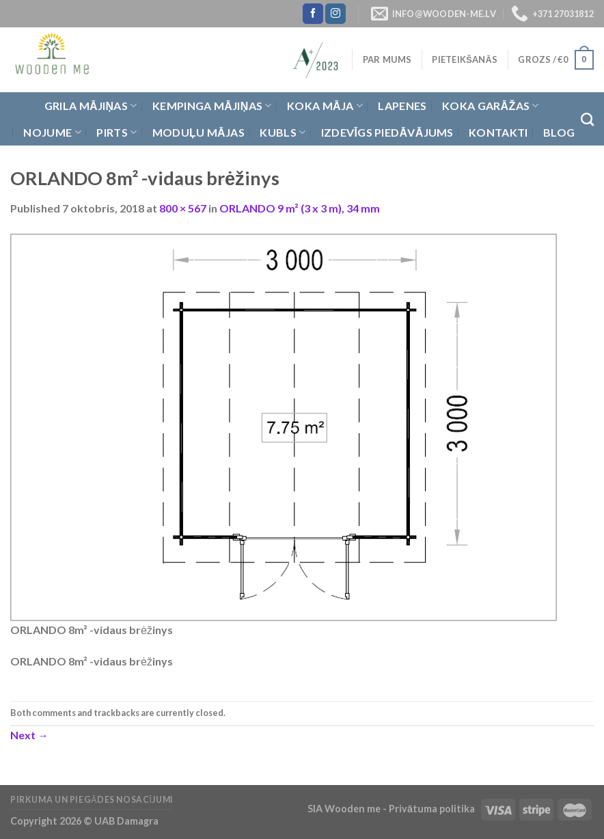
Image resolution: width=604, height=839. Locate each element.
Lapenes (402, 105)
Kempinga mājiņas (212, 106)
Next (29, 734)
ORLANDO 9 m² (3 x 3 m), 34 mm (299, 208)
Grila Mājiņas (90, 106)
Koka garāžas (490, 106)
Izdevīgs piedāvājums (387, 132)
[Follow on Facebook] (313, 13)
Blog (559, 132)
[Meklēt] (587, 119)
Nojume (52, 132)
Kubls (282, 132)
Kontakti (498, 132)
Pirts (116, 132)
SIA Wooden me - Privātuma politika (392, 808)
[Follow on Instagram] (335, 13)
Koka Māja (325, 106)
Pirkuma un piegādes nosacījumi (92, 800)
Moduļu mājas (198, 132)
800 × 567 (182, 208)
